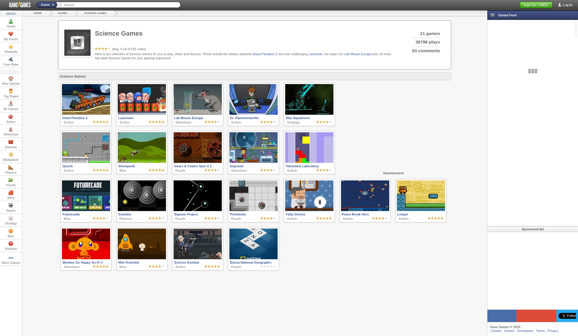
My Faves (11, 36)
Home (38, 13)
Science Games (95, 13)
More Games (11, 259)
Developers (525, 330)
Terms (540, 330)
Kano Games (17, 4)
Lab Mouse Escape (358, 54)
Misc (11, 233)
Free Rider (11, 61)
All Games (11, 106)
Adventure (11, 131)
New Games (11, 80)
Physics (11, 169)
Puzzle (11, 182)
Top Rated (11, 93)
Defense (11, 144)
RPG (11, 195)
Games (63, 13)
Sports (11, 207)
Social (11, 23)
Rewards (11, 48)
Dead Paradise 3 (265, 54)
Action (10, 118)
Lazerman (315, 54)
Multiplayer (11, 156)
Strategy (11, 220)
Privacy (553, 330)
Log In (567, 5)
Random (11, 245)
